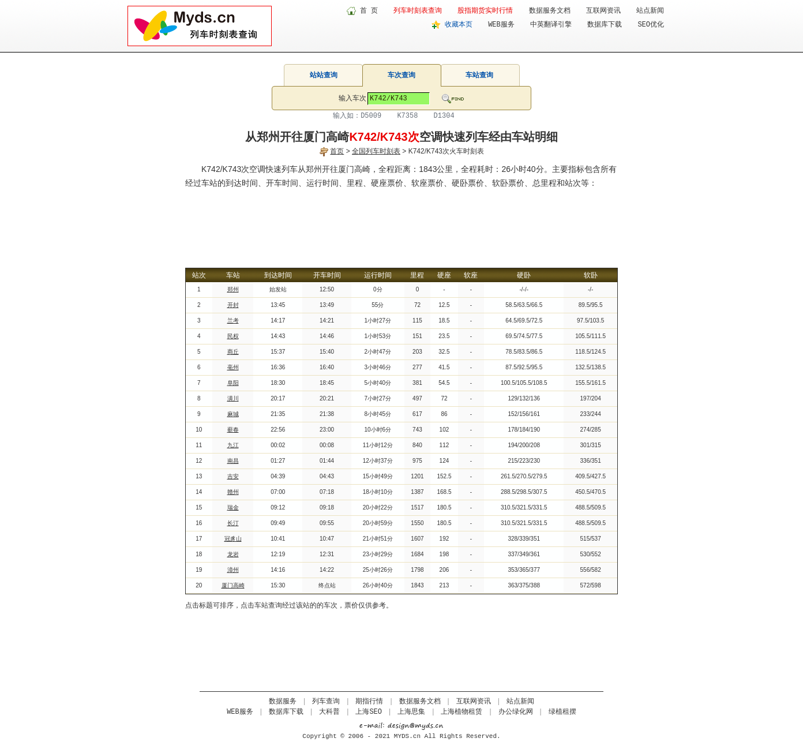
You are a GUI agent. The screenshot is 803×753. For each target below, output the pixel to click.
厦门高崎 (233, 585)
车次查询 (401, 75)
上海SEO (368, 712)
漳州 (233, 570)
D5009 (371, 116)
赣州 (233, 492)
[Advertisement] (401, 222)
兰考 (233, 320)
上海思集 (411, 712)
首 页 (369, 11)
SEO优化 (650, 25)
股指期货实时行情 (485, 11)
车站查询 (479, 75)
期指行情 (369, 702)
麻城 (233, 414)
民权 (233, 336)
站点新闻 (650, 11)
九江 (233, 445)
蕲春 (233, 429)
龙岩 (233, 554)
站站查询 (323, 75)
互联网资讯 (603, 11)
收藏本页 (458, 25)
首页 (337, 151)
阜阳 (233, 383)
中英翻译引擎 (551, 25)
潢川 (233, 398)
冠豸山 (233, 538)
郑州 (233, 289)
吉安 (233, 476)
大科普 (329, 712)
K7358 (407, 116)
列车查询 (326, 702)
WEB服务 (501, 25)
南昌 (233, 461)
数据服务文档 (550, 11)
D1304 (444, 116)
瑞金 (233, 507)
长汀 (233, 523)
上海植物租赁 (461, 712)
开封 (233, 305)
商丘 (233, 352)
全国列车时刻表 (376, 151)
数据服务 (283, 702)
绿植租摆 (562, 712)
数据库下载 (604, 25)
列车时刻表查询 (417, 11)
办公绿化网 (515, 712)
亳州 (233, 367)
